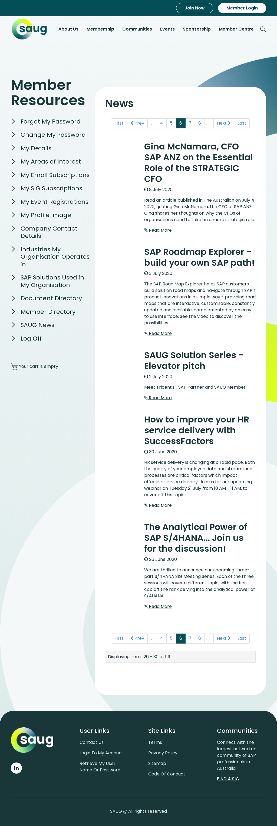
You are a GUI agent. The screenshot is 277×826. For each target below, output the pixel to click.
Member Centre (236, 29)
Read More (158, 230)
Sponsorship (197, 29)
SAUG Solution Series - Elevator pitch (193, 360)
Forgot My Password (51, 122)
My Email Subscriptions (55, 175)
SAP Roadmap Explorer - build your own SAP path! (199, 257)
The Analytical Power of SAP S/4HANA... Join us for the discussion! (195, 538)
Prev (137, 123)
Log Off (31, 339)
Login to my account (101, 753)
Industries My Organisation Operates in (55, 257)
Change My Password (53, 135)
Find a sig (228, 779)
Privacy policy (162, 753)
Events (167, 29)
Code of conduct (166, 774)
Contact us (92, 742)
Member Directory (48, 312)
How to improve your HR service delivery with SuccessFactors (196, 430)
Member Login (242, 8)
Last (242, 123)
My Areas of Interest (51, 162)
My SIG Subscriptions (51, 189)
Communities (137, 29)
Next (224, 123)
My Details (36, 148)
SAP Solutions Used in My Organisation (52, 282)
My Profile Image (46, 215)
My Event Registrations (54, 202)
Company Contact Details (49, 233)
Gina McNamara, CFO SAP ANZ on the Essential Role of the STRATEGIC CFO (198, 163)
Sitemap (157, 763)
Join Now (194, 8)
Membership (100, 29)
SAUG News (37, 325)
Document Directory (51, 299)
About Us (68, 29)
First (119, 123)
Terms (155, 742)
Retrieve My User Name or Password (100, 766)
